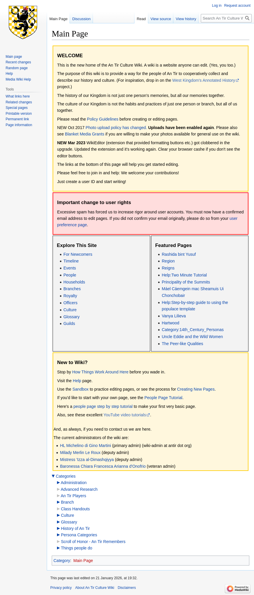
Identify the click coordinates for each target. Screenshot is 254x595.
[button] (53, 476)
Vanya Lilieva (174, 316)
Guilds (69, 323)
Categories (66, 476)
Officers (70, 302)
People (69, 275)
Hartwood (170, 323)
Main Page (83, 560)
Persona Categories (79, 535)
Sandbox (80, 389)
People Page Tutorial (163, 397)
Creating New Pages (196, 389)
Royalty (70, 295)
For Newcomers (77, 254)
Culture (70, 309)
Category (61, 560)
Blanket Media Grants (84, 134)
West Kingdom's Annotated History (203, 80)
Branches (72, 288)
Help (77, 380)
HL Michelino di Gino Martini (86, 445)
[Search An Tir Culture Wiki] (226, 18)
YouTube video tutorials (124, 415)
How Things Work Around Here (100, 372)
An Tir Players (73, 495)
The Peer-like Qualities (182, 343)
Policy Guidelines (102, 119)
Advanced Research (79, 489)
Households (74, 282)
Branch (67, 502)
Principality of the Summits (186, 282)
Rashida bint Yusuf (179, 254)
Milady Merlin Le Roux (80, 452)
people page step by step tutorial (102, 406)
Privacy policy (61, 588)
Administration (74, 482)
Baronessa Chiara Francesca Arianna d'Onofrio (103, 466)
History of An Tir (75, 528)
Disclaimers (127, 588)
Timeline (71, 261)
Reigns (168, 268)
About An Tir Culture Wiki (94, 588)
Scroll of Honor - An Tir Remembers (93, 541)
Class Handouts (75, 509)
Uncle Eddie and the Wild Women (192, 336)
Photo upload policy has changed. (116, 127)
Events (69, 268)
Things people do (76, 548)
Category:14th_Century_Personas (193, 329)
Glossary (71, 316)
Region (168, 261)
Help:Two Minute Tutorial (184, 275)
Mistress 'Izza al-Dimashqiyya (87, 459)
